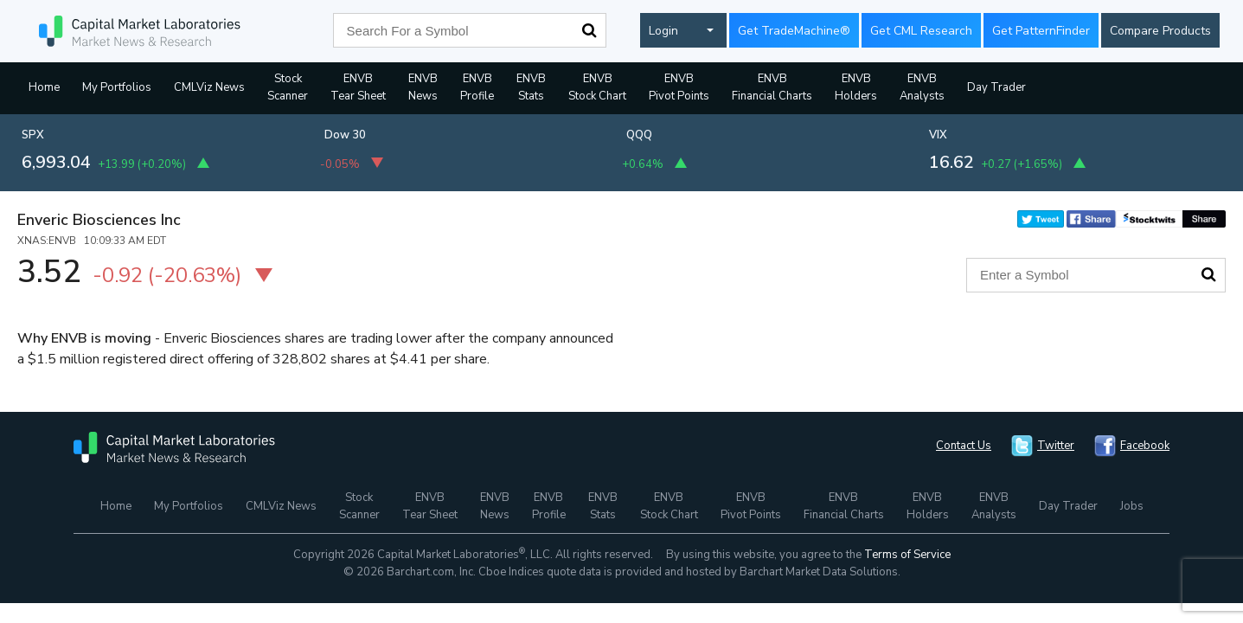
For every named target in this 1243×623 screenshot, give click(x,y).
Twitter (1055, 445)
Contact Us (963, 445)
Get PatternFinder (1041, 30)
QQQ (639, 135)
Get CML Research (921, 30)
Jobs (1132, 506)
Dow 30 (345, 135)
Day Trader (996, 87)
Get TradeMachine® (794, 30)
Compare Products (1160, 30)
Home (44, 87)
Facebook (1144, 445)
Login (663, 30)
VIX (938, 135)
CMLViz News (209, 87)
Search (589, 30)
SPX (33, 135)
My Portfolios (116, 87)
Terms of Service (907, 554)
